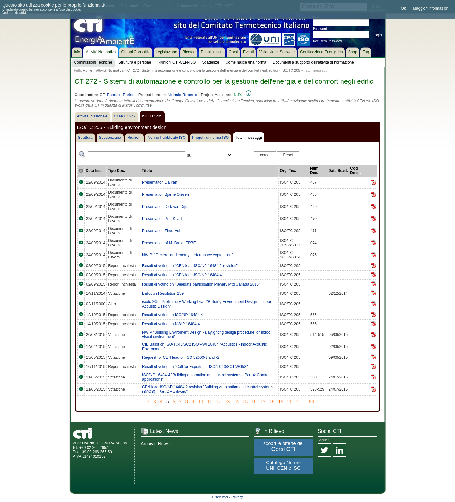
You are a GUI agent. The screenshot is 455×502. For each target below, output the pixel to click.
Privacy (237, 497)
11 (209, 401)
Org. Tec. (288, 170)
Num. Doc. (315, 170)
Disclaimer (220, 497)
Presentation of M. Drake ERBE (169, 243)
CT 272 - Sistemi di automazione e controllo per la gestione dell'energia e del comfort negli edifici (202, 70)
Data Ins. (94, 170)
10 (200, 401)
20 (289, 401)
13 (227, 401)
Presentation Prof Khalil (162, 218)
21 (298, 401)
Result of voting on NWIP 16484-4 (171, 324)
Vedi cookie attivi (14, 13)
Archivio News (155, 443)
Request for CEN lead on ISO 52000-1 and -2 (180, 357)
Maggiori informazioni (431, 8)
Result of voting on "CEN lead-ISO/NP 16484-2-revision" (190, 266)
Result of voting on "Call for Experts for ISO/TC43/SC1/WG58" (195, 366)
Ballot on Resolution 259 (163, 293)
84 (311, 401)
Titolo (147, 170)
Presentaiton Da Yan (159, 182)
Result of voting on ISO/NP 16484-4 (172, 315)
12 (218, 401)
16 (253, 401)
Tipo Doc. (116, 170)
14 (236, 401)
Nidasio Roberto (182, 94)
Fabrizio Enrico (120, 94)
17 (262, 401)
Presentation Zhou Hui (161, 231)
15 (245, 401)
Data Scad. (338, 170)
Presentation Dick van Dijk (164, 206)
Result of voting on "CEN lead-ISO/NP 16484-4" (182, 275)
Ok (403, 8)
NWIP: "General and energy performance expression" (187, 255)
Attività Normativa (109, 70)
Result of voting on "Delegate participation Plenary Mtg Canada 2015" (201, 284)
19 (280, 401)
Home (87, 70)
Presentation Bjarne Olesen (165, 194)
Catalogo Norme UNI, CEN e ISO (283, 465)
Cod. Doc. (356, 170)
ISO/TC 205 (290, 70)
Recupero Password (327, 41)
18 (271, 401)
